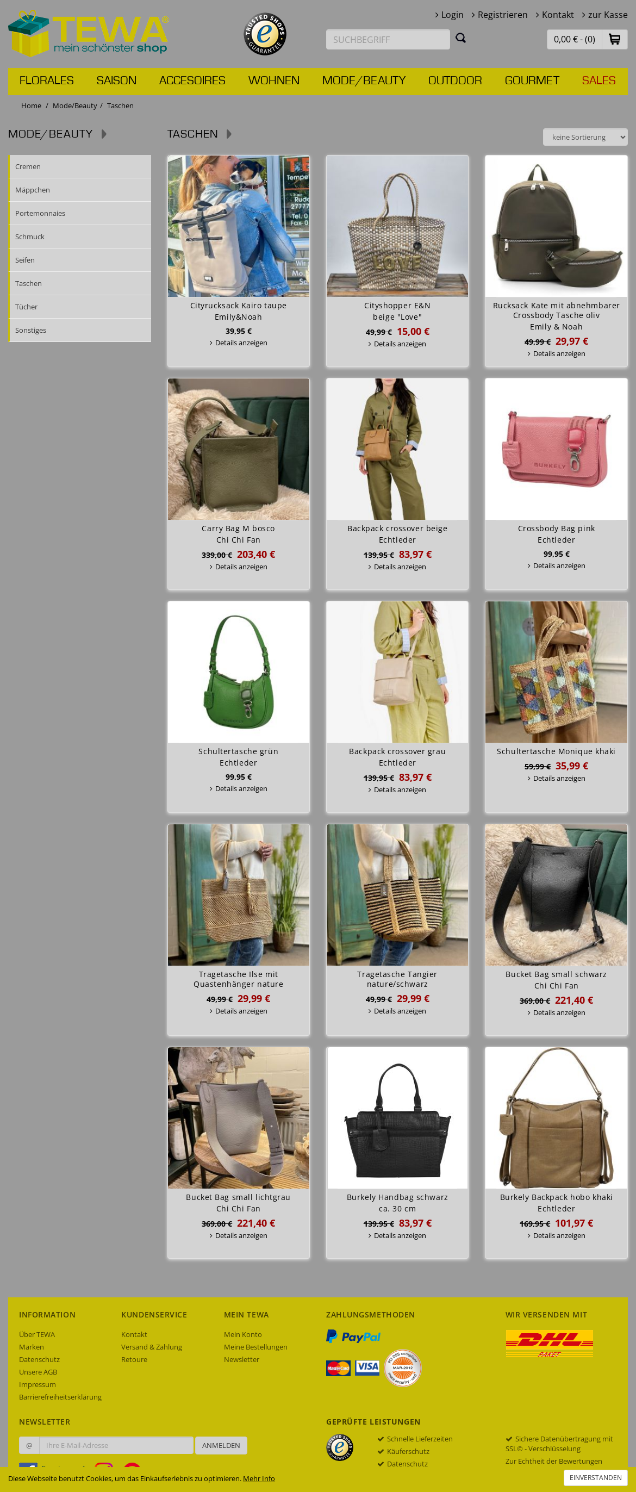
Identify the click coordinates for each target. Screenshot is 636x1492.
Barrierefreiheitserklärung (60, 1397)
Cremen (28, 166)
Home (31, 105)
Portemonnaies (40, 213)
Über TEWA (37, 1334)
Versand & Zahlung (151, 1347)
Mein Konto (243, 1334)
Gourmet (532, 81)
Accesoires (192, 81)
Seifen (25, 260)
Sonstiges (30, 330)
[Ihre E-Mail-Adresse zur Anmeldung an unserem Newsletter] (116, 1445)
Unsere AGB (38, 1372)
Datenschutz (39, 1359)
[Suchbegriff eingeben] (388, 39)
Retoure (134, 1359)
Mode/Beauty (364, 81)
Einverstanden (596, 1477)
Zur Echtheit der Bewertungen (554, 1461)
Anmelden (221, 1445)
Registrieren (503, 15)
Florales (47, 81)
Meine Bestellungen (256, 1347)
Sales (599, 81)
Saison (116, 81)
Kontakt (558, 15)
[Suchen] (461, 37)
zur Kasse (608, 15)
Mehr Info (259, 1478)
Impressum (37, 1384)
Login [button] (452, 15)
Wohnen (274, 81)
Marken (31, 1347)
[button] (615, 39)
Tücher (26, 307)
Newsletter (241, 1359)
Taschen (28, 283)
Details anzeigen (241, 342)
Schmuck (30, 236)
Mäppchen (32, 190)
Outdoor (455, 81)
